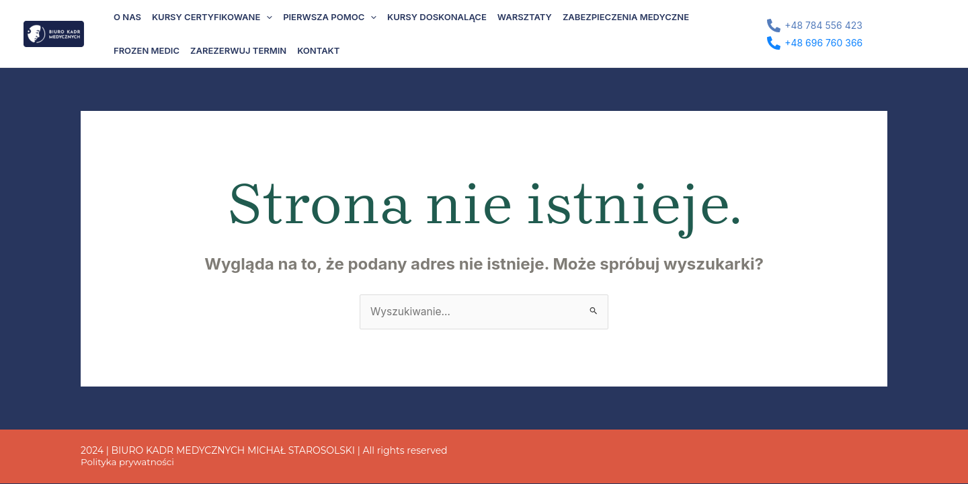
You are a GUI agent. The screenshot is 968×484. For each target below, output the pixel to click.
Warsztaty (524, 16)
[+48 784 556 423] (815, 25)
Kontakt (318, 50)
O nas (127, 16)
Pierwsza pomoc (329, 17)
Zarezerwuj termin (238, 50)
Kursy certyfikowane (212, 17)
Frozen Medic (146, 50)
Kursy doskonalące (437, 16)
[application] (266, 17)
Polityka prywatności (129, 462)
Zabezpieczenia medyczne (626, 16)
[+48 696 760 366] (815, 43)
